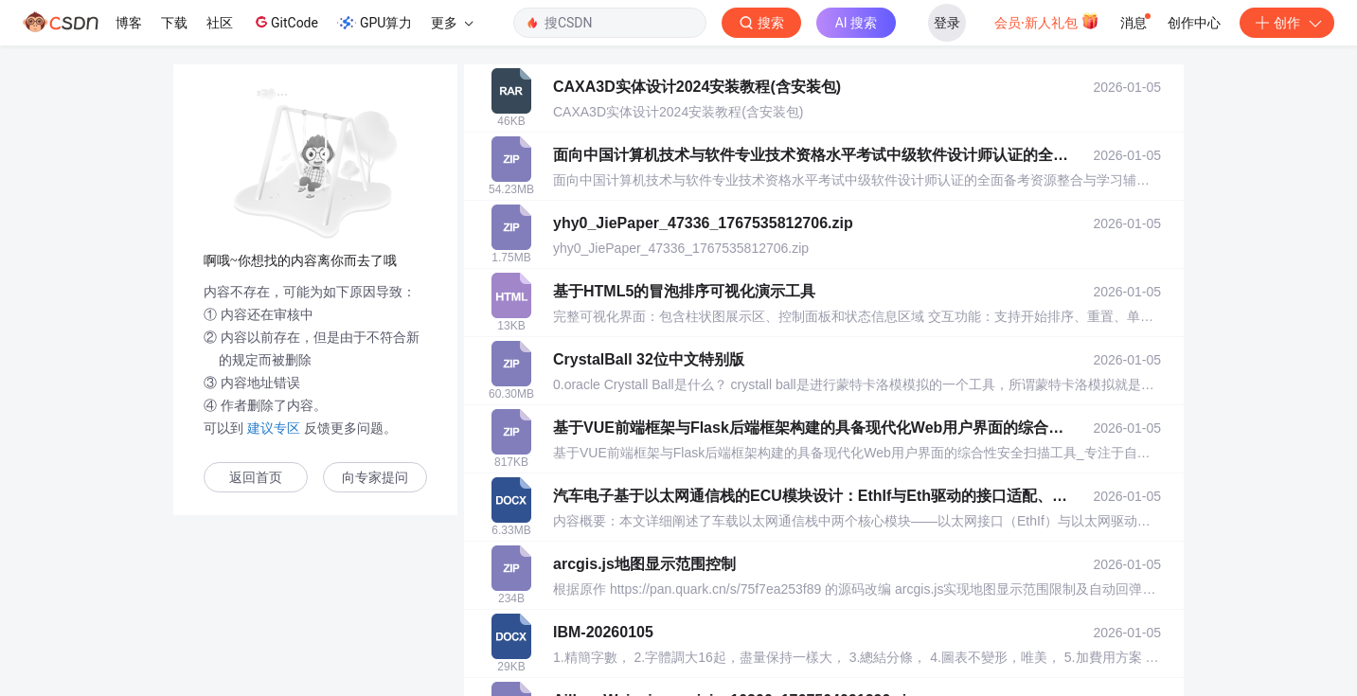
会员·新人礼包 (1046, 20)
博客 (129, 22)
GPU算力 (374, 22)
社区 (219, 22)
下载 (174, 22)
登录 (947, 22)
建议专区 (273, 428)
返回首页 (255, 478)
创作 (1287, 22)
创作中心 (1194, 22)
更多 (452, 22)
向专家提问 (375, 478)
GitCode (285, 22)
